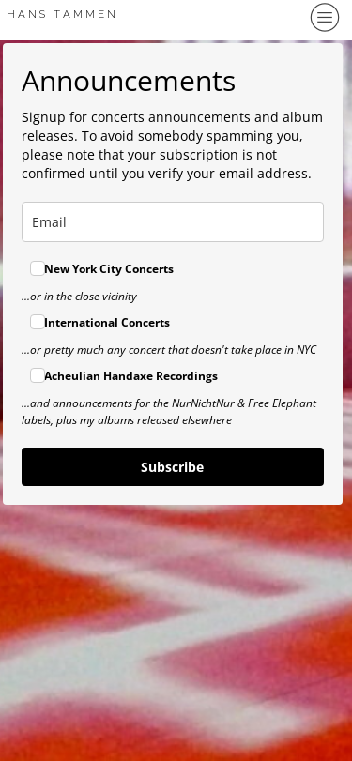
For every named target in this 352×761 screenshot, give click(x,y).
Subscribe (172, 467)
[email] (173, 222)
